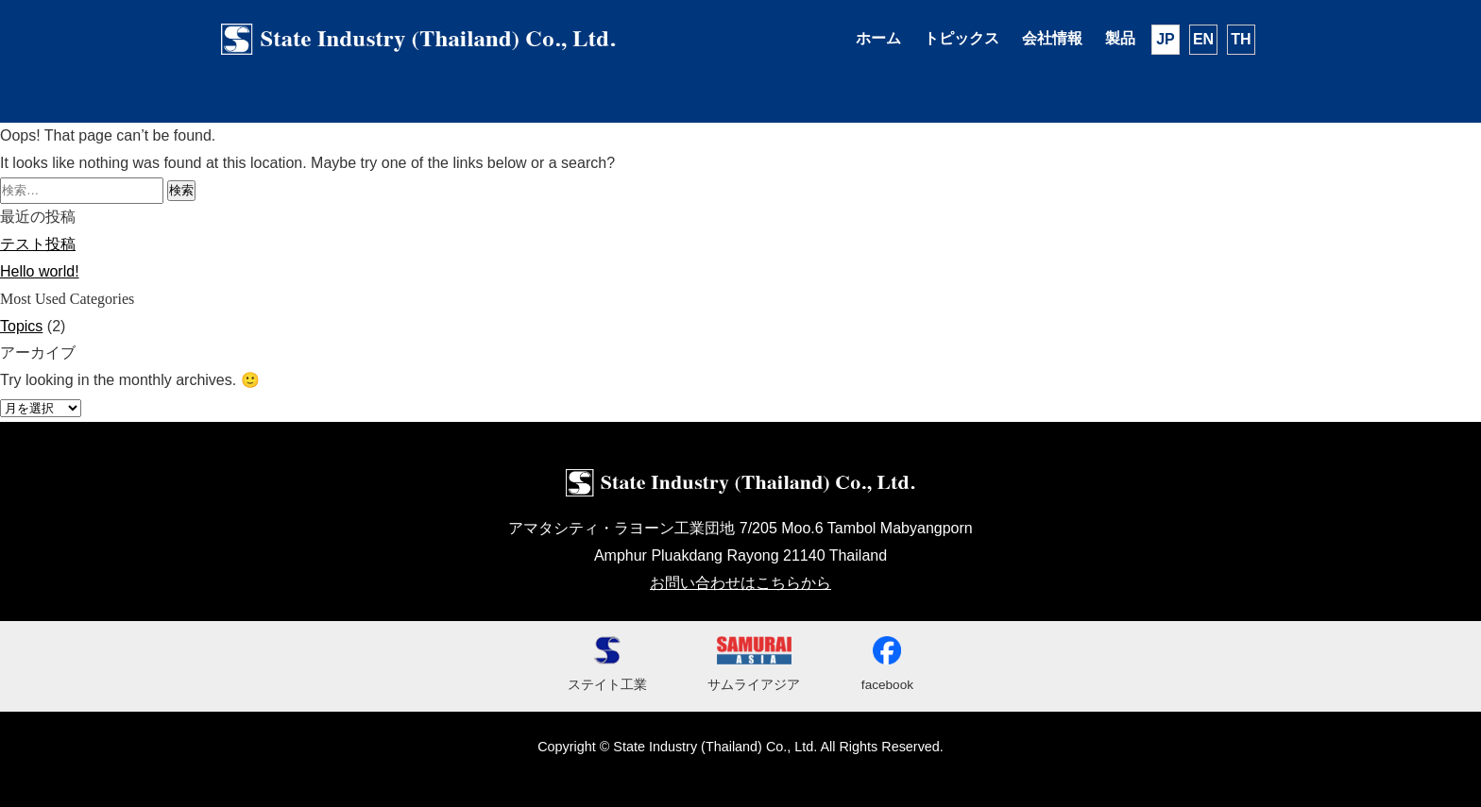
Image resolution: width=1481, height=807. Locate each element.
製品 (1120, 38)
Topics (21, 326)
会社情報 (1052, 38)
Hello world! (39, 271)
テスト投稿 (38, 244)
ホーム (878, 38)
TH (1241, 39)
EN (1203, 39)
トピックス (961, 38)
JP (1165, 39)
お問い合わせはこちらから (740, 583)
